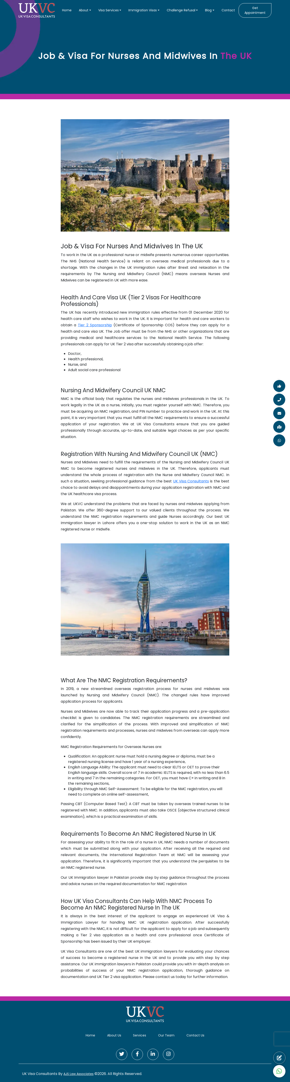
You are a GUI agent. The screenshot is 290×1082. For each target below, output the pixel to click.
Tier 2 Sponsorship (95, 325)
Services (139, 1035)
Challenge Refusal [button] (181, 10)
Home (67, 10)
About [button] (83, 10)
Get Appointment (255, 10)
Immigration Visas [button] (142, 10)
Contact (228, 10)
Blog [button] (208, 10)
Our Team (166, 1035)
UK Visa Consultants (191, 481)
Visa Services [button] (108, 10)
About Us (114, 1035)
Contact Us (195, 1035)
